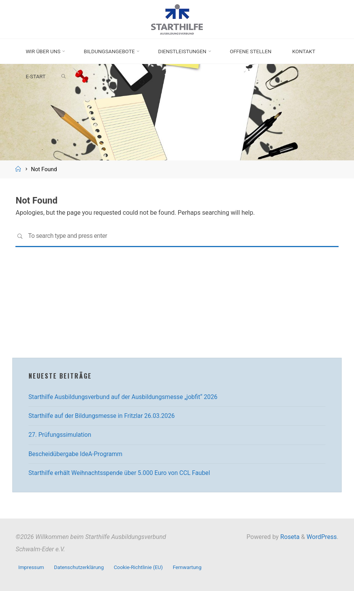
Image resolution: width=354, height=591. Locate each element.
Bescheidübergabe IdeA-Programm (77, 454)
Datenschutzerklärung (79, 567)
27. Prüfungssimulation (61, 434)
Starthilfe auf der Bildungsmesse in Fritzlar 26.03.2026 (104, 415)
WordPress (322, 536)
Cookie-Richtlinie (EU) (140, 567)
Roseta (289, 536)
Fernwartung (189, 567)
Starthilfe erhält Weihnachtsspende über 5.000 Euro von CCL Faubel (122, 473)
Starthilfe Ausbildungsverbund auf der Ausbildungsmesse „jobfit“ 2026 (126, 397)
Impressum (31, 567)
